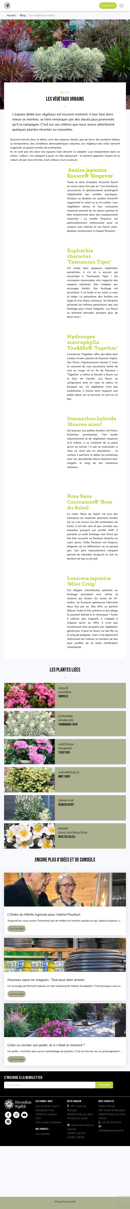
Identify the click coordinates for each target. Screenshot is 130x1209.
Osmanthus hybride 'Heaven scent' (91, 421)
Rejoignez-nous (45, 1110)
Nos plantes (43, 1134)
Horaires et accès (77, 1118)
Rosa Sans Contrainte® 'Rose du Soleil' (89, 501)
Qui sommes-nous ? (48, 1106)
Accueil (11, 15)
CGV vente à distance (48, 1122)
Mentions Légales (46, 1114)
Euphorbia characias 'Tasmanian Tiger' (89, 256)
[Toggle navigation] (121, 5)
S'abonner (104, 1085)
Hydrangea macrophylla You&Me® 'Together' (92, 342)
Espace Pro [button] (108, 5)
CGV (38, 1118)
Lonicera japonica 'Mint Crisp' (89, 581)
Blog (23, 15)
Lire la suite (17, 929)
